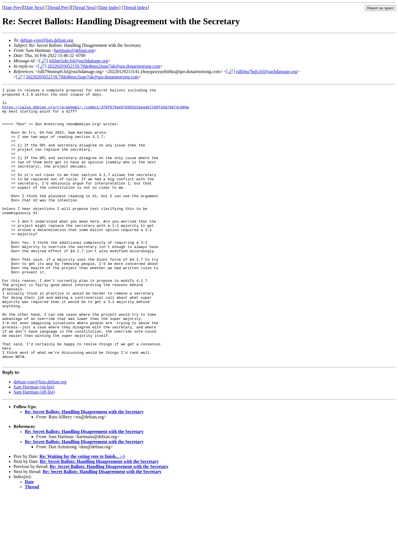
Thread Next (83, 7)
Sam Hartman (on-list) (34, 442)
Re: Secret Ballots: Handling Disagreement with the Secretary (84, 466)
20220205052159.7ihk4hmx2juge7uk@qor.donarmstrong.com (104, 66)
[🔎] (43, 60)
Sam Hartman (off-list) (34, 447)
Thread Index (135, 7)
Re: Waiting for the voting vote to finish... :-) (81, 511)
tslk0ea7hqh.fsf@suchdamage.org (266, 71)
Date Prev (13, 7)
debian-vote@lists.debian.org (46, 40)
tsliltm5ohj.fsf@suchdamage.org (78, 60)
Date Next (34, 7)
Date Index (109, 7)
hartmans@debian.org (74, 50)
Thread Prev (58, 7)
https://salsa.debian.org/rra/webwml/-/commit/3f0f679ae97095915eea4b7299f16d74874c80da (95, 111)
